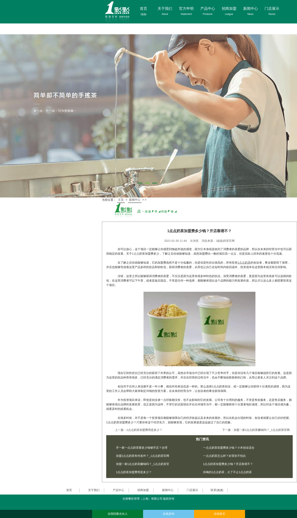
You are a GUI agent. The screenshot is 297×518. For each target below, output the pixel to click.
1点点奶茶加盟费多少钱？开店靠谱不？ (228, 464)
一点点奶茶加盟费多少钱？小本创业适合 (228, 447)
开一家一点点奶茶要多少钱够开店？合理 (141, 447)
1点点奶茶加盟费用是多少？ (134, 472)
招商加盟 (143, 490)
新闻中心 (134, 199)
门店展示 (192, 490)
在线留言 (219, 513)
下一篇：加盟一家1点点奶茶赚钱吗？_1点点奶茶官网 (256, 429)
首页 (69, 490)
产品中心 (118, 490)
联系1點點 (217, 490)
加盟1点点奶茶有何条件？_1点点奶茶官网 (142, 455)
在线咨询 (168, 513)
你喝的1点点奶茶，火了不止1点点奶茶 (227, 472)
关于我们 (93, 490)
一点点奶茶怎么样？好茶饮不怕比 (224, 455)
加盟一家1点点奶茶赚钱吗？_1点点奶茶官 (142, 464)
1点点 (135, 253)
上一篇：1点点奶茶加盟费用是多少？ (138, 429)
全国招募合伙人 (118, 513)
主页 (121, 199)
